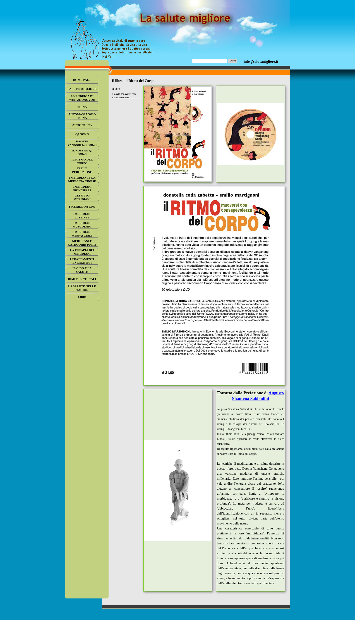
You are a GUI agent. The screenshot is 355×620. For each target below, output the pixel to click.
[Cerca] (210, 61)
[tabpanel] (261, 61)
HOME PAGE (82, 79)
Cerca (232, 61)
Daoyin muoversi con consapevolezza (124, 95)
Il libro (116, 88)
